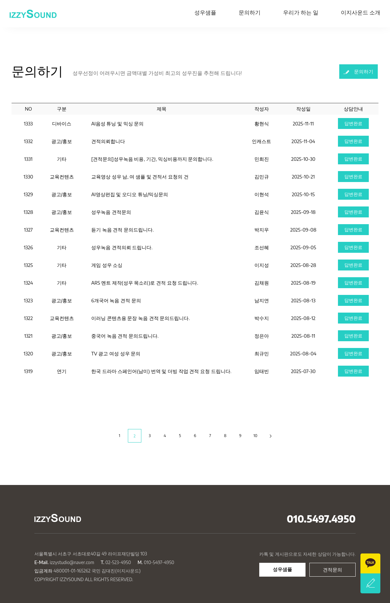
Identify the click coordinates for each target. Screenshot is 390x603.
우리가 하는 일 (300, 12)
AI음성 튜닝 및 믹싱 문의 (117, 123)
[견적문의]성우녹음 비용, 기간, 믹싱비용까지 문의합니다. (152, 159)
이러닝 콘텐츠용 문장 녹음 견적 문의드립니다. (140, 318)
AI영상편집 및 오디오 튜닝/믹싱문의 (129, 194)
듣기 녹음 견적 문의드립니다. (122, 230)
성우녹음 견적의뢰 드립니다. (122, 247)
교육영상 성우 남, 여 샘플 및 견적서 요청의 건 (140, 176)
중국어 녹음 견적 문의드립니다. (124, 336)
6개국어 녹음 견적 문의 (116, 300)
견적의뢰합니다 (108, 141)
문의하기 (250, 12)
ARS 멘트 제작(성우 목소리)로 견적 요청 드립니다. (144, 283)
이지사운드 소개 (360, 12)
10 (255, 435)
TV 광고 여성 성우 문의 (115, 353)
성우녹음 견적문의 (111, 212)
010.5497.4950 (321, 519)
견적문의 (332, 569)
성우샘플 (205, 12)
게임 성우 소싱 (106, 265)
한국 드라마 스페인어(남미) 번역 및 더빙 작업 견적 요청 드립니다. (161, 371)
